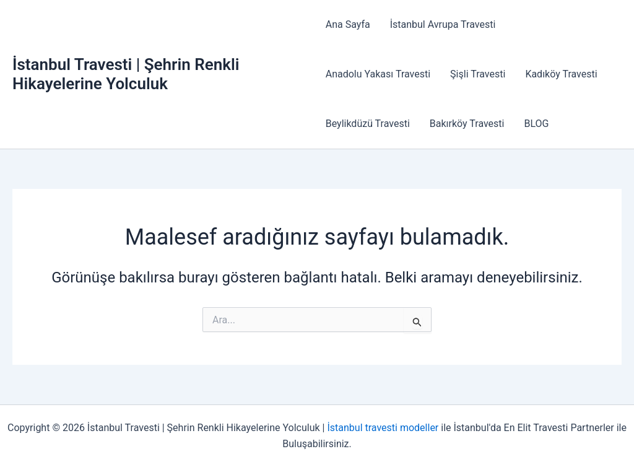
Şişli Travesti (477, 74)
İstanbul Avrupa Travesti (443, 24)
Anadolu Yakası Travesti (378, 74)
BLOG (536, 123)
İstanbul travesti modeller (382, 428)
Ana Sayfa (348, 24)
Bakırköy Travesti (467, 123)
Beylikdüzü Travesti (368, 123)
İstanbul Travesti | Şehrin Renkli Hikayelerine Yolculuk (125, 74)
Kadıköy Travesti (561, 74)
